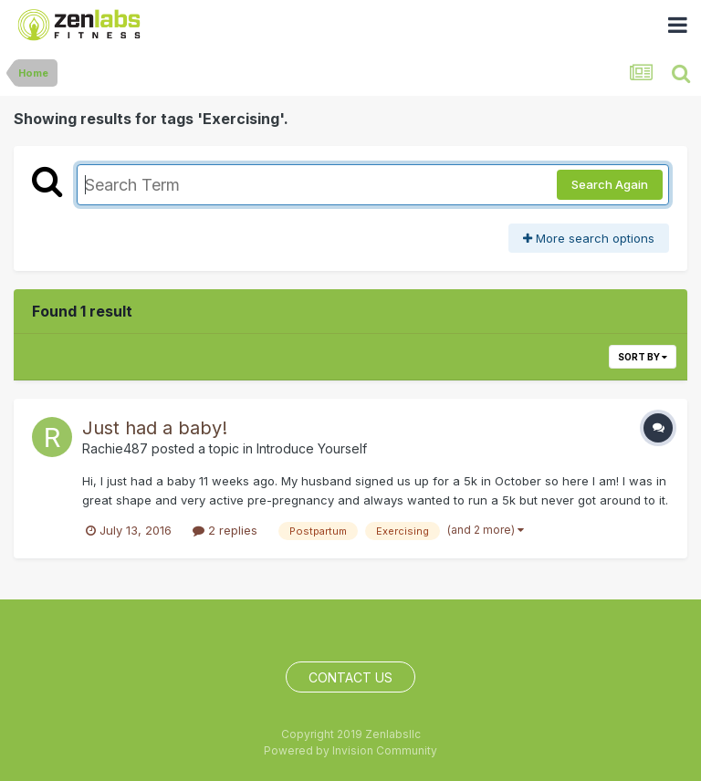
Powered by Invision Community (350, 750)
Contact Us (350, 677)
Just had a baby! (154, 428)
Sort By (642, 356)
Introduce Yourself (311, 448)
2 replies (225, 530)
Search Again (609, 184)
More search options (588, 238)
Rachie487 (115, 448)
